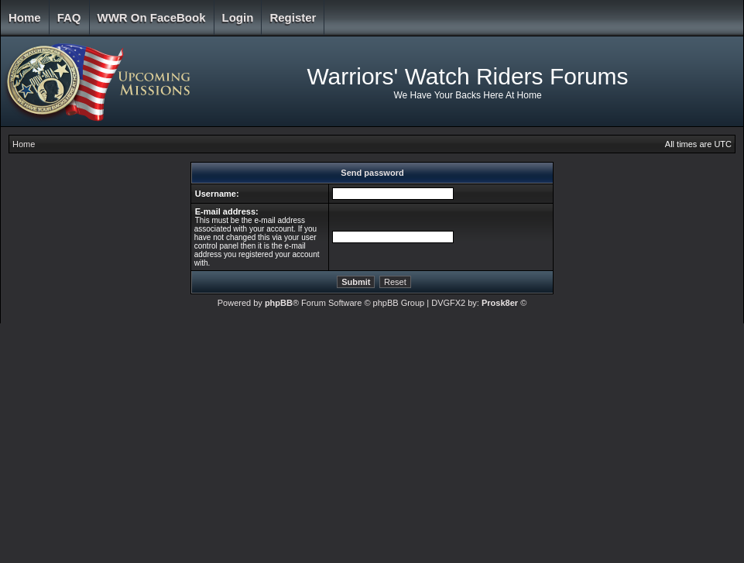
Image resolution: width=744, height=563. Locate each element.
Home (25, 17)
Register (292, 17)
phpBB (279, 302)
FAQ (69, 17)
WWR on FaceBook (152, 17)
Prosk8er (500, 302)
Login (238, 17)
